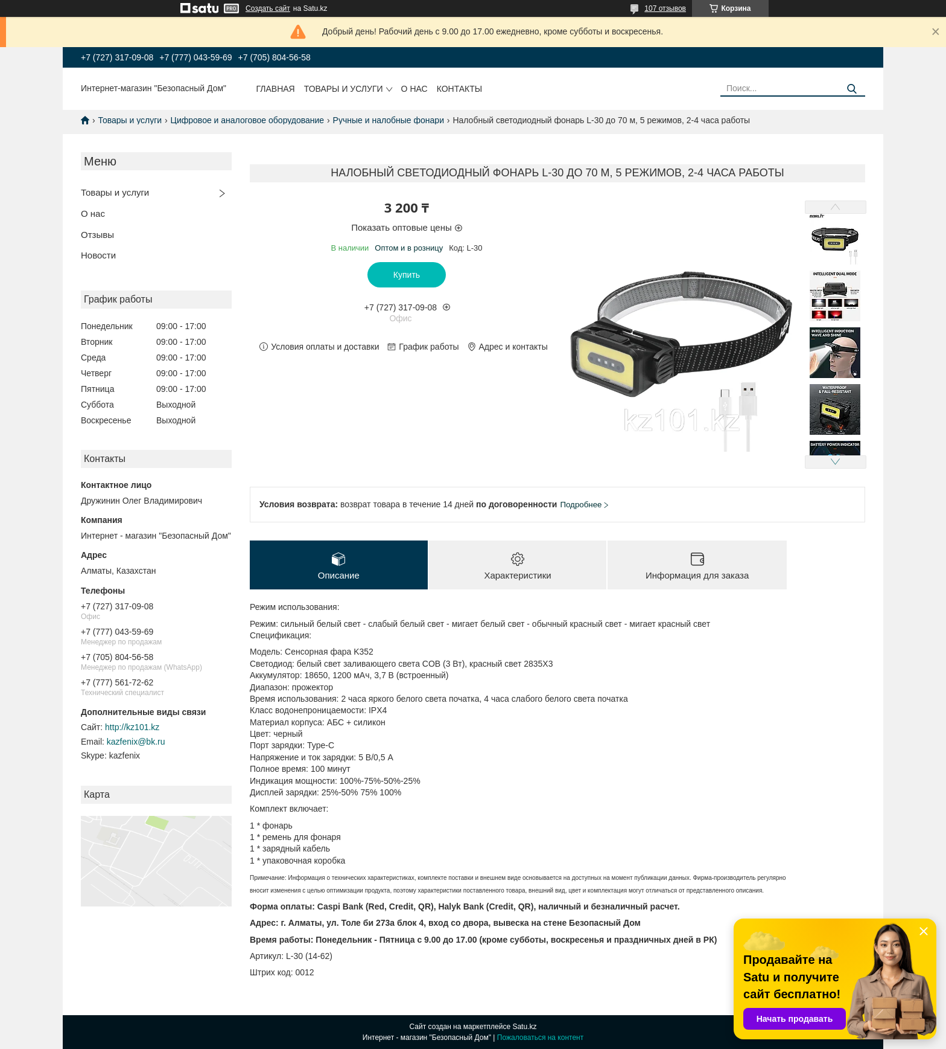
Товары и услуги (343, 89)
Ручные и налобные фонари (388, 120)
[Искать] (851, 89)
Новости (98, 255)
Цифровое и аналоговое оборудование (248, 120)
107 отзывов (665, 8)
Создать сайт (268, 8)
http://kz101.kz (132, 727)
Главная (275, 89)
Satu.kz (524, 1026)
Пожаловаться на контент (540, 1037)
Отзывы (97, 234)
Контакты (460, 89)
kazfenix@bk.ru (136, 741)
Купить (406, 275)
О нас (414, 89)
